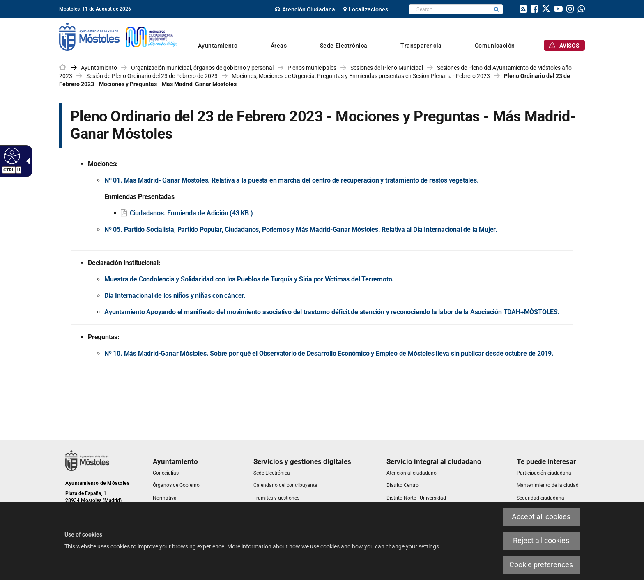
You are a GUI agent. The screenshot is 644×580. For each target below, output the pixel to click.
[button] (496, 9)
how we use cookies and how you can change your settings (364, 546)
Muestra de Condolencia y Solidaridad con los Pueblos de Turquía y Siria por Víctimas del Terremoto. (249, 279)
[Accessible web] (10, 155)
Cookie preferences (541, 565)
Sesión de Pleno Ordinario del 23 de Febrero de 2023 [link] (152, 76)
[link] (305, 9)
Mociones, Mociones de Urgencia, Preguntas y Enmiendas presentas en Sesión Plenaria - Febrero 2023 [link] (361, 76)
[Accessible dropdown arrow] (26, 161)
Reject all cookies (541, 541)
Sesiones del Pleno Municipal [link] (386, 67)
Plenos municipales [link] (312, 67)
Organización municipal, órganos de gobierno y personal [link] (202, 67)
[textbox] (449, 9)
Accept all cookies (541, 517)
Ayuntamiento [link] (99, 67)
